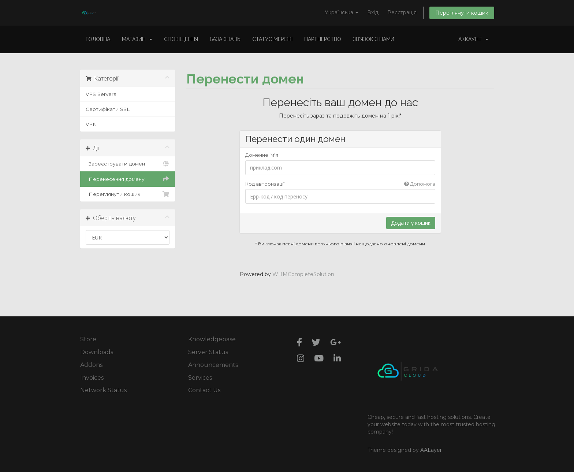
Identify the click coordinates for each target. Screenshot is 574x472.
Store (88, 339)
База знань (225, 39)
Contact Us (204, 390)
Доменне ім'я (261, 155)
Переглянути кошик (461, 13)
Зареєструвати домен (127, 163)
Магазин (137, 39)
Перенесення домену (127, 179)
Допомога (419, 184)
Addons (91, 364)
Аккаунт (473, 39)
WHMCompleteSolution (303, 274)
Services (200, 377)
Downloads (96, 352)
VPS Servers (101, 94)
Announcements (213, 364)
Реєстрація (402, 12)
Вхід (373, 12)
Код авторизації (340, 184)
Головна (98, 39)
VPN (91, 124)
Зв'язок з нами (373, 39)
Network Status (103, 390)
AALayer (431, 450)
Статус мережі (272, 39)
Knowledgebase (212, 339)
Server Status (208, 352)
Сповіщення (181, 39)
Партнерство (322, 39)
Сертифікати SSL (108, 109)
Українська (341, 12)
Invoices (92, 377)
